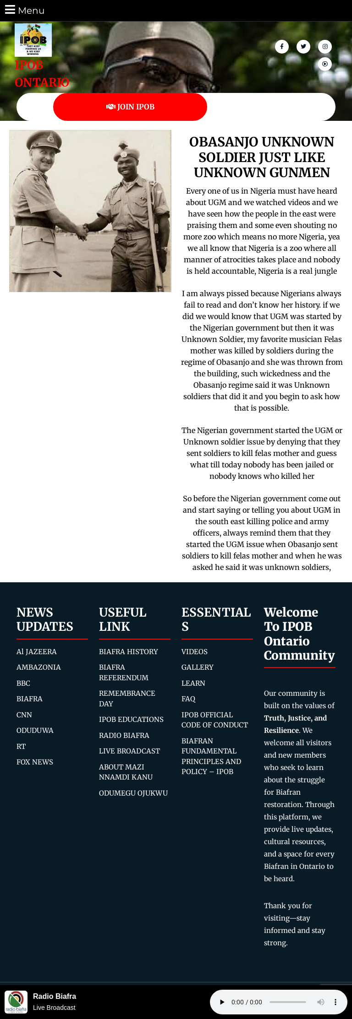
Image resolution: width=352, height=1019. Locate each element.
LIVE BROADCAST (129, 751)
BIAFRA (29, 698)
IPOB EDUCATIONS (131, 719)
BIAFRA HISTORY (128, 651)
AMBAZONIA (38, 667)
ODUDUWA (35, 730)
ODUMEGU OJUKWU (133, 793)
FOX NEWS (34, 762)
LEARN (193, 683)
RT (21, 746)
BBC (23, 683)
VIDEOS (195, 651)
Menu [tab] (24, 10)
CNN (24, 714)
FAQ (188, 698)
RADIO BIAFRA (124, 735)
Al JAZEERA (36, 651)
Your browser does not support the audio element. (278, 1002)
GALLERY (198, 667)
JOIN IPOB (130, 106)
